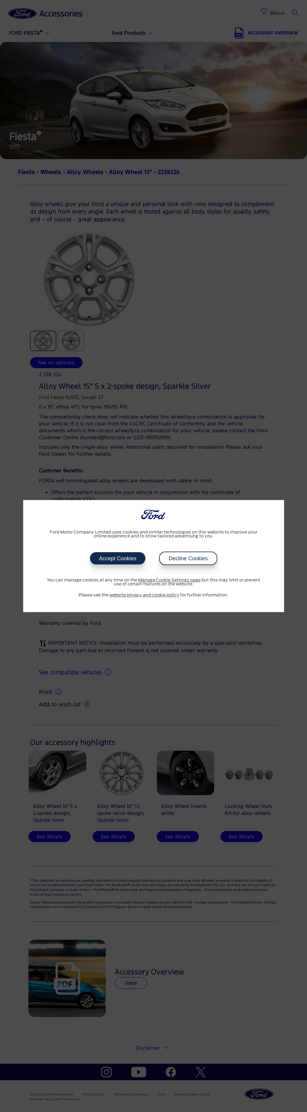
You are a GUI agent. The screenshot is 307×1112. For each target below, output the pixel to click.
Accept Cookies (117, 558)
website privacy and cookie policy (144, 595)
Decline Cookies (188, 558)
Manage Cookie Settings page (169, 580)
